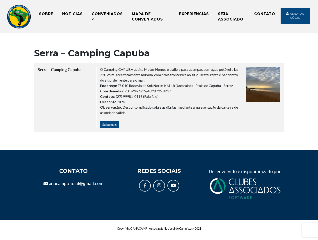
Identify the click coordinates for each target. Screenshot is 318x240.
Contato (264, 16)
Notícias (72, 16)
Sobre (46, 16)
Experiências (194, 16)
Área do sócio (295, 17)
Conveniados (107, 18)
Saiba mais (109, 128)
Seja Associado (230, 18)
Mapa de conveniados (147, 18)
